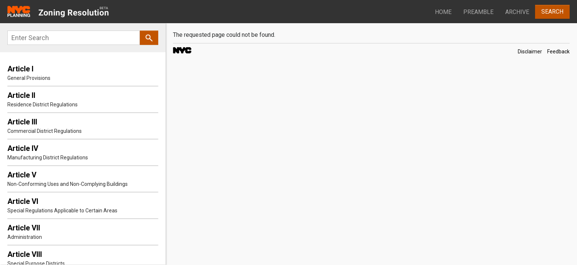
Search (552, 11)
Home (443, 11)
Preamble (478, 11)
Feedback (558, 51)
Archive (517, 11)
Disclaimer (530, 51)
